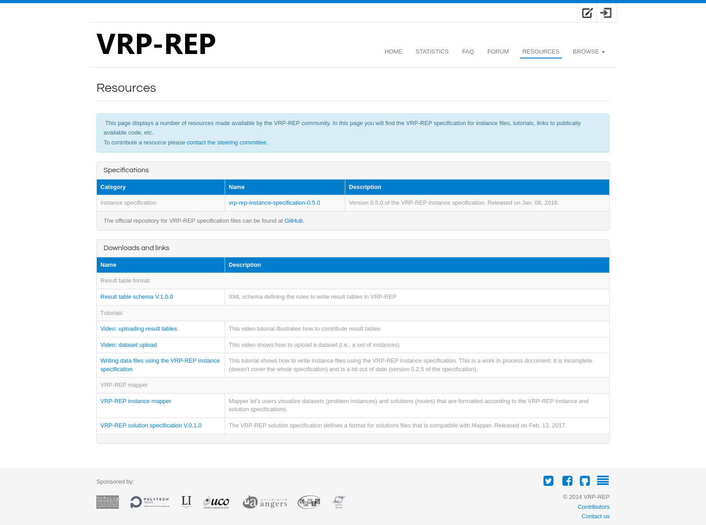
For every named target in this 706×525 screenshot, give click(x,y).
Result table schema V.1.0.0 (136, 296)
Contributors (594, 506)
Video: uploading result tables (138, 328)
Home (393, 51)
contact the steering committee (227, 142)
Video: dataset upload (128, 344)
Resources (540, 51)
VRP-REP (156, 45)
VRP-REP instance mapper (135, 401)
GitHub (294, 220)
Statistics (432, 51)
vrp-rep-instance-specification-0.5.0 (274, 202)
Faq (468, 51)
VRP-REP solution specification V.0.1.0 (151, 425)
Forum (498, 51)
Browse (589, 51)
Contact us (596, 516)
